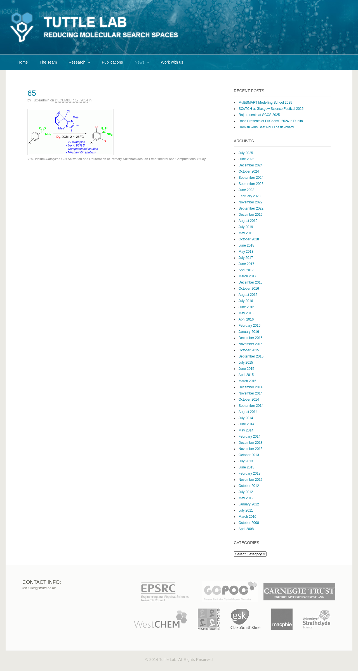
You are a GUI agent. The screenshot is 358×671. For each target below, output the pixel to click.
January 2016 (249, 332)
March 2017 (247, 276)
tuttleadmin (40, 100)
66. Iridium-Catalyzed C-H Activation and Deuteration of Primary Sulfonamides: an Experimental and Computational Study (116, 159)
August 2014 (248, 412)
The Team (48, 62)
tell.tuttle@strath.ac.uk (39, 588)
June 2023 (246, 190)
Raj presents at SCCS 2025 (259, 115)
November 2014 (250, 393)
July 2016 (246, 301)
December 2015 (250, 338)
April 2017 (246, 270)
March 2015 (247, 381)
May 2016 (246, 313)
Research (77, 62)
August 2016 (248, 295)
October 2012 (249, 486)
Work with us (172, 62)
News (139, 62)
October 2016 (249, 289)
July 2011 (246, 510)
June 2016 (246, 307)
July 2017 (246, 258)
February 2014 (249, 436)
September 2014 (251, 406)
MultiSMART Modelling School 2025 (265, 103)
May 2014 (246, 430)
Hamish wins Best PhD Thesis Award (266, 127)
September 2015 (251, 356)
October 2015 (249, 350)
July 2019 (246, 227)
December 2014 (250, 387)
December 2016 (250, 282)
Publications (112, 62)
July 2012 (246, 492)
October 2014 (249, 399)
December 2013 (250, 443)
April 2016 (246, 319)
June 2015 (246, 369)
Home (22, 62)
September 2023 (251, 184)
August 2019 (248, 221)
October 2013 (249, 455)
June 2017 (246, 264)
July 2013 (246, 461)
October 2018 (249, 239)
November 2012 (250, 480)
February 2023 (249, 196)
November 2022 (250, 202)
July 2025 (246, 153)
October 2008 (249, 523)
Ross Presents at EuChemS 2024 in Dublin (271, 121)
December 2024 (250, 165)
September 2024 (251, 178)
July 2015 (246, 362)
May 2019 (246, 233)
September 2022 (251, 208)
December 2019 (250, 215)
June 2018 (246, 245)
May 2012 (246, 498)
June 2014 (246, 424)
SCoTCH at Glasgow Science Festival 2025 (271, 109)
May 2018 (246, 252)
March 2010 (247, 517)
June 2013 (246, 467)
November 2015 (250, 344)
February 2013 (249, 473)
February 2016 (249, 326)
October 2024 (249, 171)
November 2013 (250, 449)
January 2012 (249, 504)
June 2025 (246, 159)
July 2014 (246, 418)
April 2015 (246, 375)
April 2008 (246, 529)
